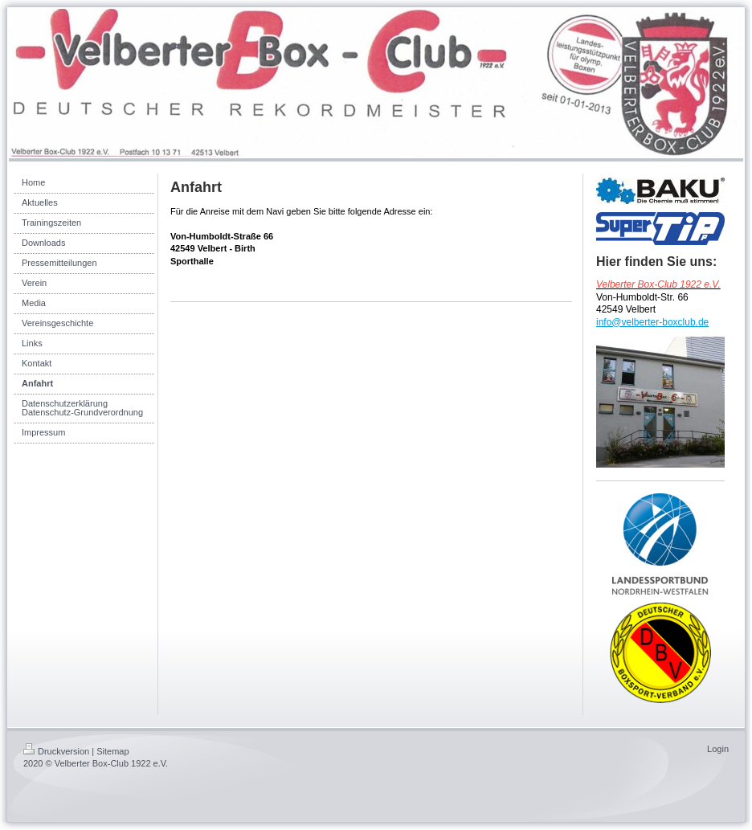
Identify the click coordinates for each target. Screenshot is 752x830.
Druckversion (56, 751)
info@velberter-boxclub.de (652, 322)
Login (718, 749)
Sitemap (112, 751)
